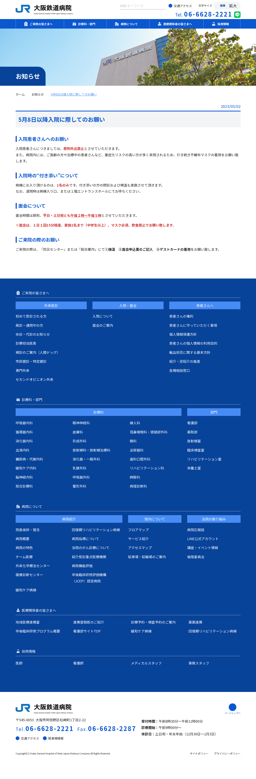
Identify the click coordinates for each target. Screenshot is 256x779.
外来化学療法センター (33, 565)
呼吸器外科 (81, 477)
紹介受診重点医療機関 (89, 556)
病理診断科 (138, 486)
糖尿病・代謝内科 (29, 458)
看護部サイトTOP (87, 630)
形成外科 (79, 440)
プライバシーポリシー (227, 753)
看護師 (78, 663)
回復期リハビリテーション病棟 (96, 529)
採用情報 (222, 24)
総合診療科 (24, 486)
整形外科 (79, 486)
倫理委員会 (195, 556)
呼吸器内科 (24, 422)
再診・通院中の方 (29, 325)
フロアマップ (138, 529)
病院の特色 (24, 547)
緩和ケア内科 (26, 467)
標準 (222, 5)
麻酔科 (135, 477)
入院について (102, 316)
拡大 (233, 5)
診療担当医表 (26, 343)
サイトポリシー (199, 753)
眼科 (133, 440)
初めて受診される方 (31, 316)
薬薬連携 (195, 622)
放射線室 (194, 440)
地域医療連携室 (28, 622)
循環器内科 (24, 431)
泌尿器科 (137, 450)
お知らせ (38, 94)
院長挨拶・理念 (28, 529)
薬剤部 (192, 431)
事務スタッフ (199, 663)
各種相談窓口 (179, 370)
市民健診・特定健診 (31, 361)
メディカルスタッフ (146, 663)
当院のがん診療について (90, 547)
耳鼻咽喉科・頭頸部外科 (149, 431)
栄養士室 (194, 467)
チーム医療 (24, 556)
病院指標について (85, 538)
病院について (128, 24)
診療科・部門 (85, 24)
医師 (19, 663)
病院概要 (22, 538)
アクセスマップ (140, 547)
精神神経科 (81, 422)
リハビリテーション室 (204, 458)
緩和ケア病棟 (26, 589)
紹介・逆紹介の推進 (184, 361)
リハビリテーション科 (147, 467)
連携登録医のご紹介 (88, 622)
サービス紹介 (138, 538)
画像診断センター (29, 574)
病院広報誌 (195, 529)
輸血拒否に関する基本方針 (189, 352)
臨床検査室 (195, 450)
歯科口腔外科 (140, 458)
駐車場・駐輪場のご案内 (147, 556)
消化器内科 (24, 440)
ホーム (20, 94)
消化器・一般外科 (86, 458)
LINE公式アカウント (203, 538)
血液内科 (22, 450)
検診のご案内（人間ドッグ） (38, 352)
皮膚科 (78, 431)
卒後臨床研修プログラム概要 (38, 630)
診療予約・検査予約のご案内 (153, 622)
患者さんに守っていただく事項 (193, 325)
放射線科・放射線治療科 (91, 450)
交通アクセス (180, 5)
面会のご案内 (102, 325)
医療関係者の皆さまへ (176, 24)
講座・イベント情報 (202, 547)
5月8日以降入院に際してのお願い (74, 94)
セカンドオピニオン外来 (34, 379)
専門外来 (22, 370)
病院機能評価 (82, 565)
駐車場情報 (53, 738)
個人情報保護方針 (183, 334)
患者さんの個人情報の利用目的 (193, 343)
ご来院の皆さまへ (39, 24)
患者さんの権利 (181, 316)
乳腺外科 (79, 467)
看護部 (192, 422)
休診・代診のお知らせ (33, 334)
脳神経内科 (24, 477)
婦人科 (135, 422)
